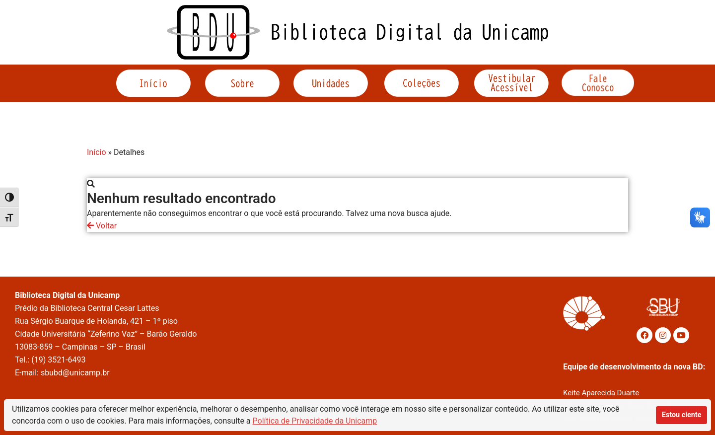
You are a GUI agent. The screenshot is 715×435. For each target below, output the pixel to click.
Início (96, 152)
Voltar (102, 225)
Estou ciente (682, 415)
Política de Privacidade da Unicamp (315, 421)
